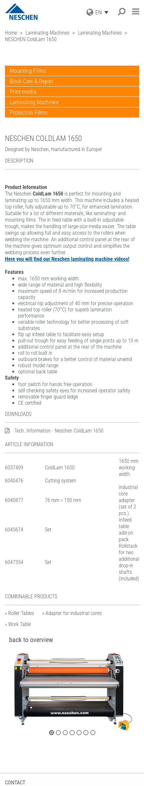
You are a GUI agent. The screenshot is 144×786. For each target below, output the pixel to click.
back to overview (31, 640)
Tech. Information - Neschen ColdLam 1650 (54, 431)
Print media (23, 91)
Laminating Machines (34, 102)
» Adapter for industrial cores (72, 613)
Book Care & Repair (31, 81)
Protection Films (28, 112)
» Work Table (18, 624)
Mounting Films (28, 70)
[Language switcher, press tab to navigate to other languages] (103, 12)
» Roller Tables (19, 613)
